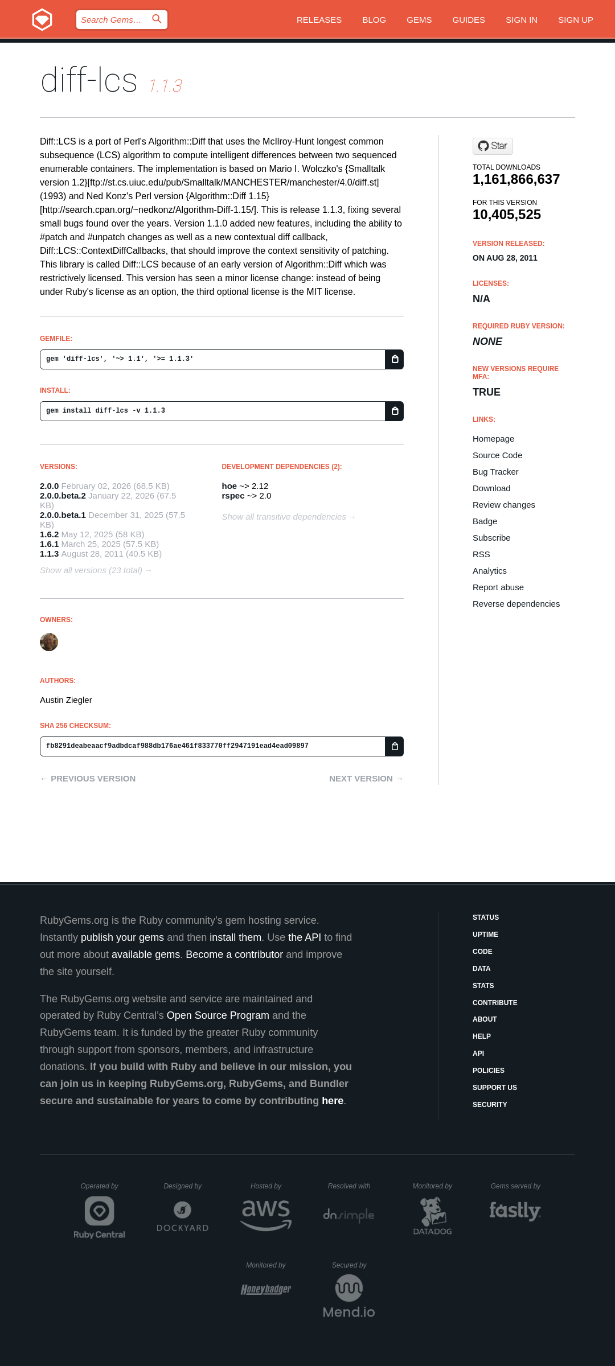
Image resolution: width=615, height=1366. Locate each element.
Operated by (103, 1190)
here (332, 1100)
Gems (419, 19)
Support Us (495, 1088)
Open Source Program (218, 1015)
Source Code (498, 455)
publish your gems (122, 937)
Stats (483, 986)
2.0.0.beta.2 (63, 495)
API (478, 1054)
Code (483, 952)
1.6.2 (49, 534)
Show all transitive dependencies (284, 516)
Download (492, 488)
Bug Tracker (496, 471)
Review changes (504, 504)
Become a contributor (234, 954)
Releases (319, 19)
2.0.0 (49, 486)
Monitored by (435, 1186)
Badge (485, 521)
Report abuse (498, 587)
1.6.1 (49, 544)
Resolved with (351, 1186)
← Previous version (88, 778)
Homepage (493, 438)
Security (490, 1105)
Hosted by (271, 1186)
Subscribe (492, 537)
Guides (469, 19)
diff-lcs (89, 80)
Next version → (366, 778)
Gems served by (516, 1186)
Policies (489, 1071)
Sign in (522, 19)
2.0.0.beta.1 (63, 515)
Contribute (495, 1003)
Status (486, 917)
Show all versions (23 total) (91, 570)
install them (235, 937)
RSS (481, 554)
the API (304, 937)
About (485, 1019)
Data (482, 969)
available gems (146, 954)
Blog (374, 19)
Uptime (485, 935)
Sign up (575, 19)
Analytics (490, 570)
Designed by (185, 1186)
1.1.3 (49, 553)
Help (482, 1036)
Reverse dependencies (516, 603)
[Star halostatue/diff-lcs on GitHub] (493, 146)
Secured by (353, 1265)
